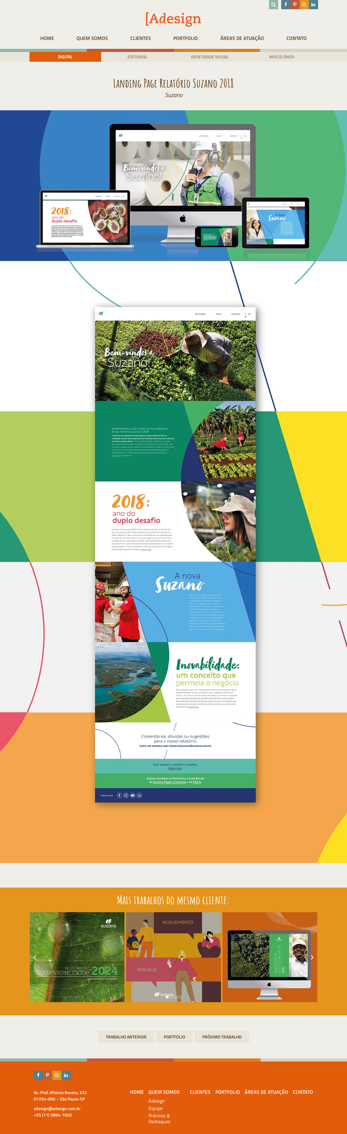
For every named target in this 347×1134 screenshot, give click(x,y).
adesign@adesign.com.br (57, 1108)
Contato (296, 38)
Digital (65, 56)
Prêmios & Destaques (159, 1118)
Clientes (140, 38)
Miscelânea (281, 56)
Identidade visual (210, 56)
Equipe (155, 1108)
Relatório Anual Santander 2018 (126, 1037)
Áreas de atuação (242, 38)
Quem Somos (92, 38)
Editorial (138, 56)
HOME (47, 38)
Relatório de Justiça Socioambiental (222, 1037)
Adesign (156, 1101)
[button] (167, 997)
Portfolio (185, 38)
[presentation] (35, 957)
